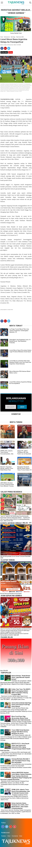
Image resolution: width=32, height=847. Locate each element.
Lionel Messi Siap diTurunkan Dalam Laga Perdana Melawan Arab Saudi (20, 350)
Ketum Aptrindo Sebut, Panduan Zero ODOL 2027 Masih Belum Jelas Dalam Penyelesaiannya (20, 805)
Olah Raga (13, 37)
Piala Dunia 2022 (20, 37)
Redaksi (3, 836)
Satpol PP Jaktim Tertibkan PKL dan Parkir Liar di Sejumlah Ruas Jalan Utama (24, 453)
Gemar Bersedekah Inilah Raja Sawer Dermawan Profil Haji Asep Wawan (21, 704)
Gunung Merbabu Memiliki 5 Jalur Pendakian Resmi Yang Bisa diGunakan (21, 760)
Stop (10, 52)
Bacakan (4, 52)
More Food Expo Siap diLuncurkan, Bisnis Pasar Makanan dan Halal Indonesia (21, 718)
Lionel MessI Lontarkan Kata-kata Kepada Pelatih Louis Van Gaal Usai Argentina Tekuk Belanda (20, 362)
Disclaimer (15, 836)
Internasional (7, 37)
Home (1, 37)
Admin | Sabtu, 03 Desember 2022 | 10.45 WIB (10, 44)
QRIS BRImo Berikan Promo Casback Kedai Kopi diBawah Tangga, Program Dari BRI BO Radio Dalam (7, 486)
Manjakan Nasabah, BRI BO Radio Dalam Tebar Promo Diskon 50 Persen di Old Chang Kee (24, 470)
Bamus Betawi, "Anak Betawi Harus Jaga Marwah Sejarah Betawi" (21, 677)
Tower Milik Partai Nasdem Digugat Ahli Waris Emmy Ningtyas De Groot (20, 731)
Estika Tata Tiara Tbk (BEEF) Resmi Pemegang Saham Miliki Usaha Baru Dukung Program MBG (21, 691)
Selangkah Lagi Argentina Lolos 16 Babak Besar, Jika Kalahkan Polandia (19, 341)
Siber (8, 836)
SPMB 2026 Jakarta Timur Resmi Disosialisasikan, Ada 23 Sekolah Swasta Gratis (6, 454)
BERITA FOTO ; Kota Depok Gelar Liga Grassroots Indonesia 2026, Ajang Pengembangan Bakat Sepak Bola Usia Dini (15, 747)
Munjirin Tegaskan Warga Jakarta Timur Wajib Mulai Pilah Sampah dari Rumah (6, 469)
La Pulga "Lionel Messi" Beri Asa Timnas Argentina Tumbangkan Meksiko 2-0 (19, 330)
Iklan (20, 836)
